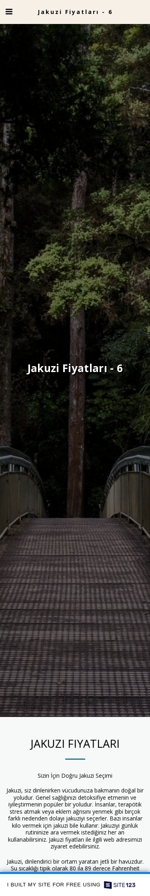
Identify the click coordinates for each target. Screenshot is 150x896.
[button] (9, 11)
